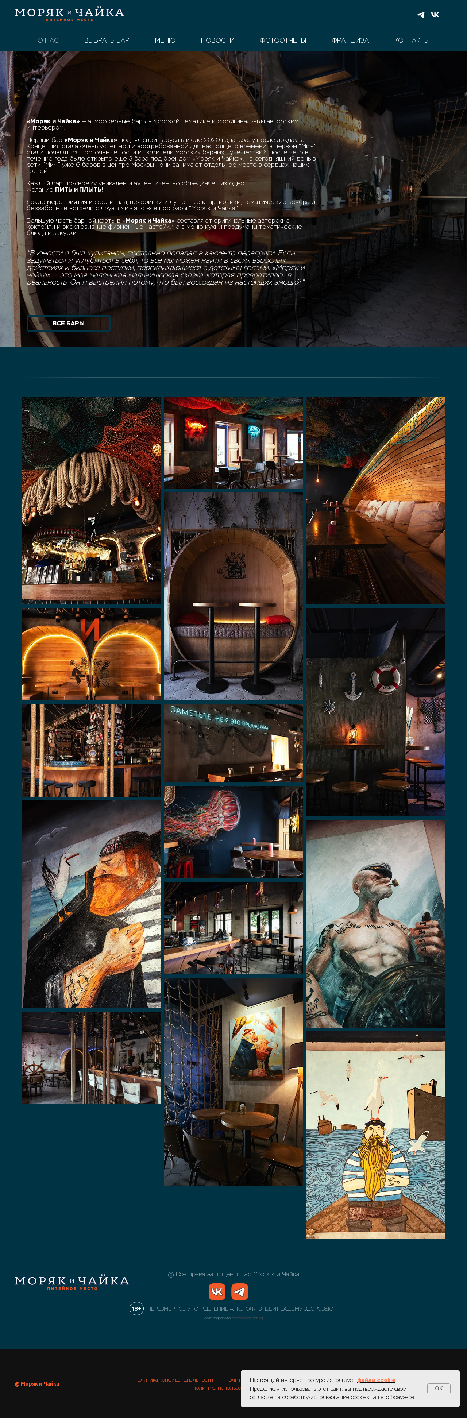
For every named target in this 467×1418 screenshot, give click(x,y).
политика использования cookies (233, 1388)
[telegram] (420, 14)
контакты (411, 40)
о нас (48, 40)
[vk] (435, 14)
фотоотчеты (283, 40)
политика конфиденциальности (173, 1380)
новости (217, 40)
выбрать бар (107, 40)
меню (165, 40)
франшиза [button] (350, 40)
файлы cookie (376, 1379)
